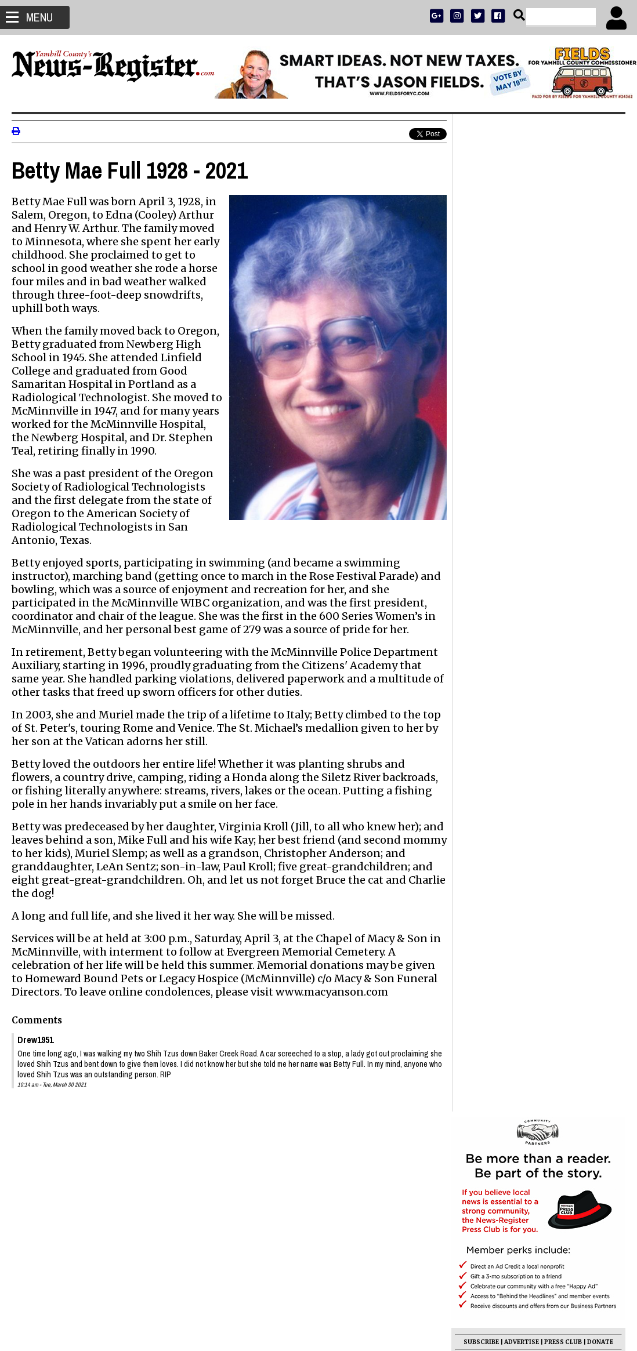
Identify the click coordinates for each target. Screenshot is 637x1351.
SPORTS (517, 375)
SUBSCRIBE (481, 344)
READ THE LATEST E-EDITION (538, 360)
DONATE (600, 344)
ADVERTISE (521, 344)
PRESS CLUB (563, 344)
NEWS (491, 375)
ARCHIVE (581, 375)
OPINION (549, 375)
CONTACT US (561, 390)
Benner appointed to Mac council (528, 853)
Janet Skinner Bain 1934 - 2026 (522, 933)
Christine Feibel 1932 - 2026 (515, 947)
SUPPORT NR (515, 390)
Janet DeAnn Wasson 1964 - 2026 (527, 961)
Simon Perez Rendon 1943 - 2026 (528, 974)
